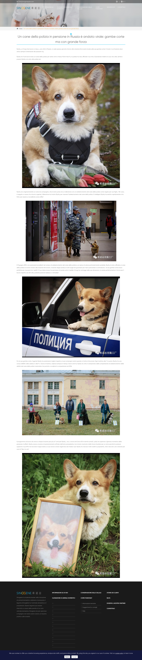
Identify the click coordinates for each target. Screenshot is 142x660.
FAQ (83, 611)
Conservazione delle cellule (84, 8)
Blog (108, 598)
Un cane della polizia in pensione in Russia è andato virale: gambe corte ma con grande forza (51, 28)
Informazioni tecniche (88, 603)
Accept (74, 657)
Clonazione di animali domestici (64, 8)
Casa (20, 28)
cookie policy (119, 653)
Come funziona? (99, 8)
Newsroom (111, 7)
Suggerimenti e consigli (89, 607)
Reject (67, 657)
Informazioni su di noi (47, 8)
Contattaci (121, 7)
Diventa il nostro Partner (116, 603)
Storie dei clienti (113, 593)
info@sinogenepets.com (25, 1)
